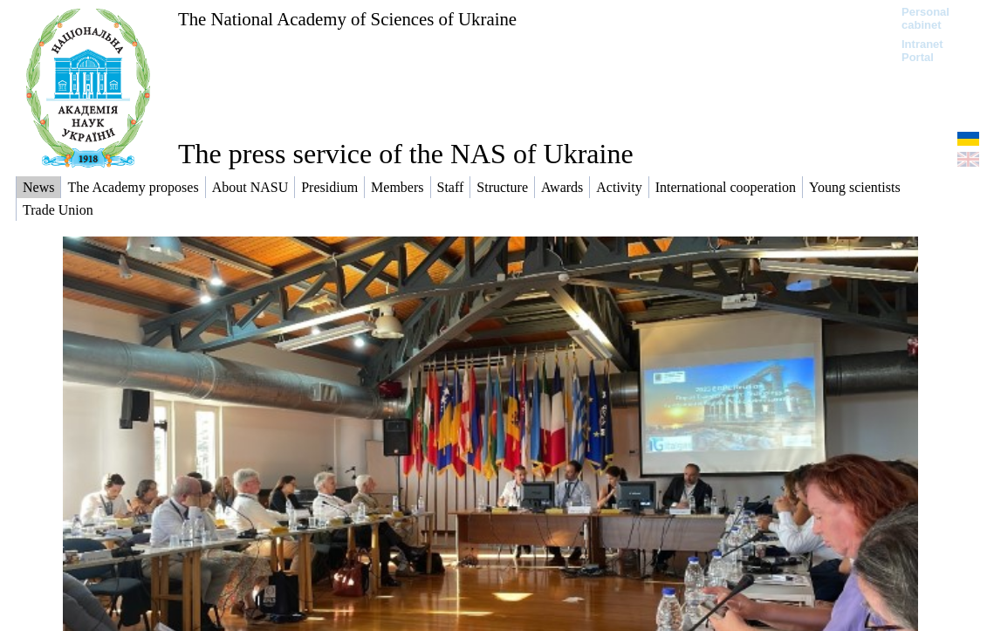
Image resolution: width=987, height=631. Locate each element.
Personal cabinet (925, 18)
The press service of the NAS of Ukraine (406, 153)
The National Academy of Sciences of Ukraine (347, 19)
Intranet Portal (922, 51)
